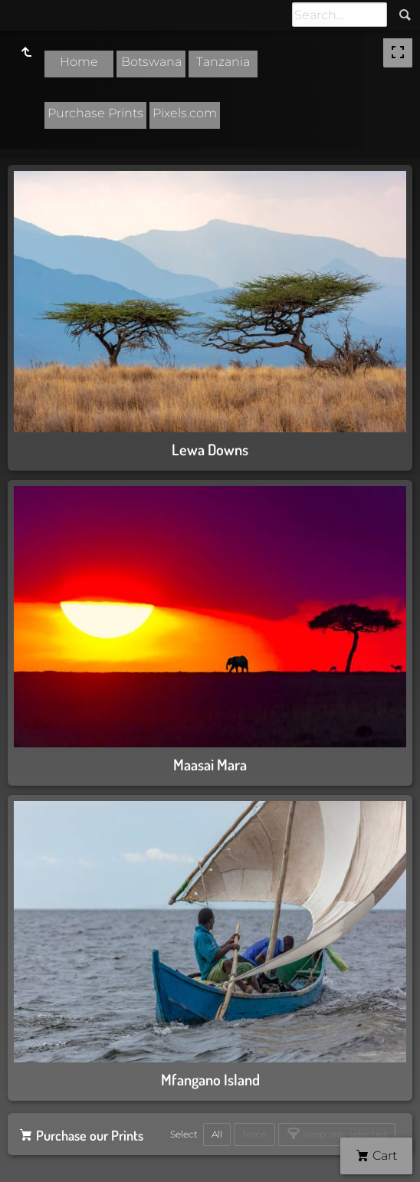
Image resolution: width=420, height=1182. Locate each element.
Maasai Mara (210, 764)
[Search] (339, 14)
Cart (383, 1155)
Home (79, 61)
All (217, 1134)
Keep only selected (343, 1134)
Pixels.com (185, 113)
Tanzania (223, 61)
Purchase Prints (95, 113)
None (254, 1134)
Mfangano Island (210, 1079)
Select (184, 1134)
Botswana (151, 61)
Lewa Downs (210, 449)
